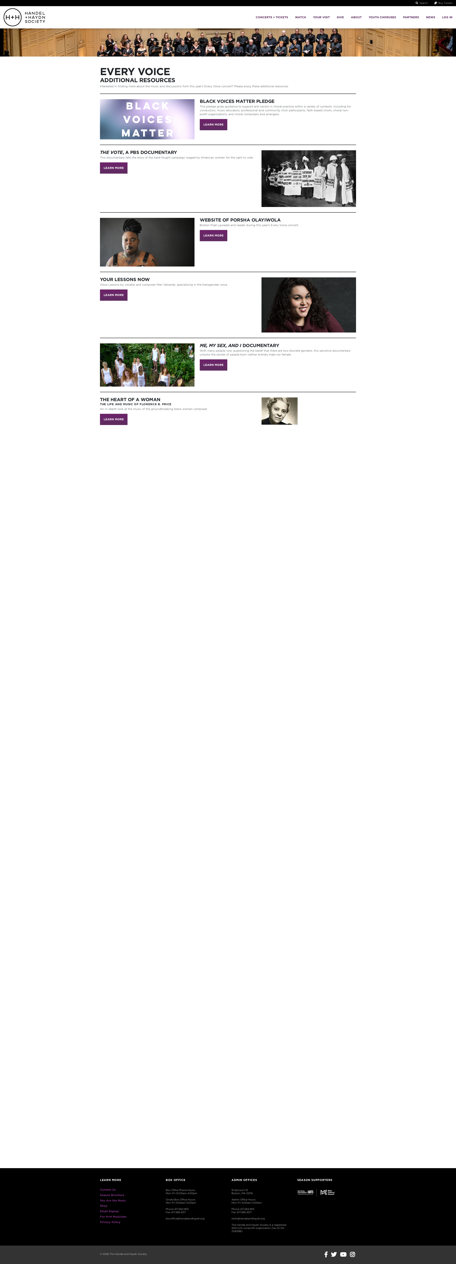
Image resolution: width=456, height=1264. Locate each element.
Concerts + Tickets (272, 17)
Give (340, 17)
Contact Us (108, 1189)
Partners (411, 17)
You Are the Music (113, 1200)
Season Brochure (112, 1195)
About (356, 17)
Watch (300, 17)
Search (422, 3)
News (430, 17)
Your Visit (321, 17)
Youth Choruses (382, 17)
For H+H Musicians (113, 1216)
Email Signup (109, 1211)
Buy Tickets (443, 3)
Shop (103, 1205)
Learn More (213, 124)
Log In (447, 17)
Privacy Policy (110, 1222)
